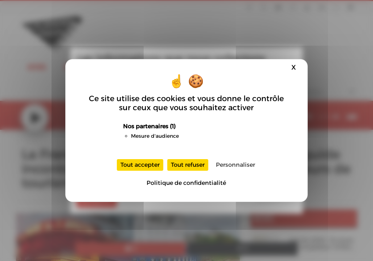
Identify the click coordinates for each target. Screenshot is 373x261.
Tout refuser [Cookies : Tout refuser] (188, 164)
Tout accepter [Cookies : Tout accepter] (140, 164)
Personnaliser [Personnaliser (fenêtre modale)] (235, 164)
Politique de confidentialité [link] (186, 182)
